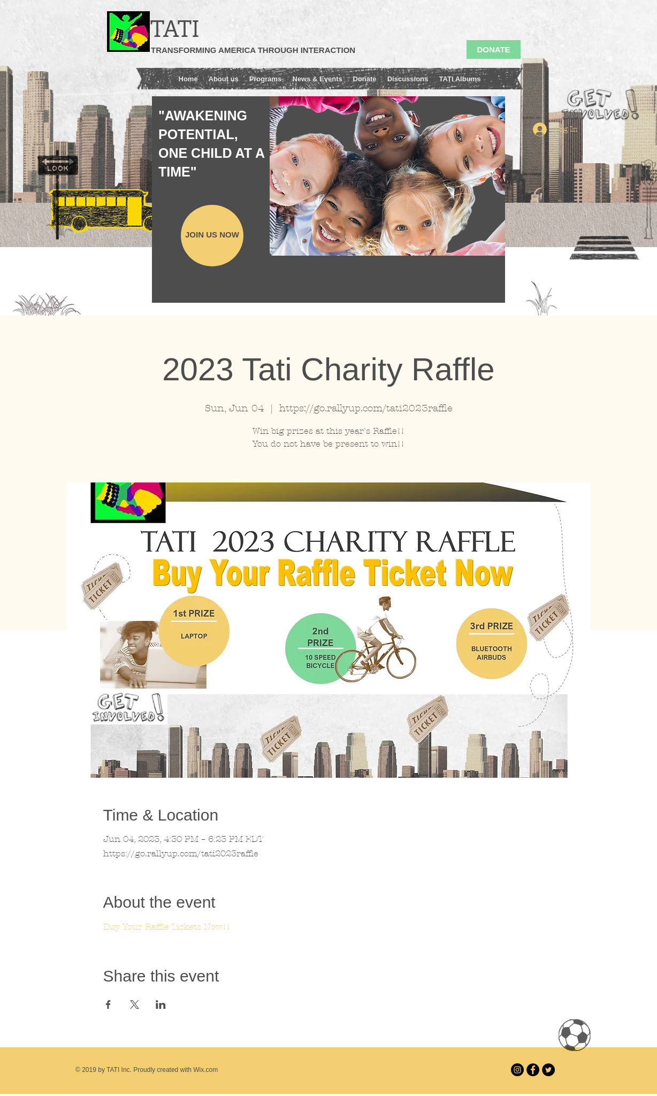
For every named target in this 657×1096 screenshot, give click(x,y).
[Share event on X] (134, 1004)
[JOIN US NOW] (212, 235)
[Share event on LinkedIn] (161, 1004)
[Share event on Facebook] (108, 1004)
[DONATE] (494, 49)
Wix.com (205, 1070)
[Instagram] (517, 1069)
